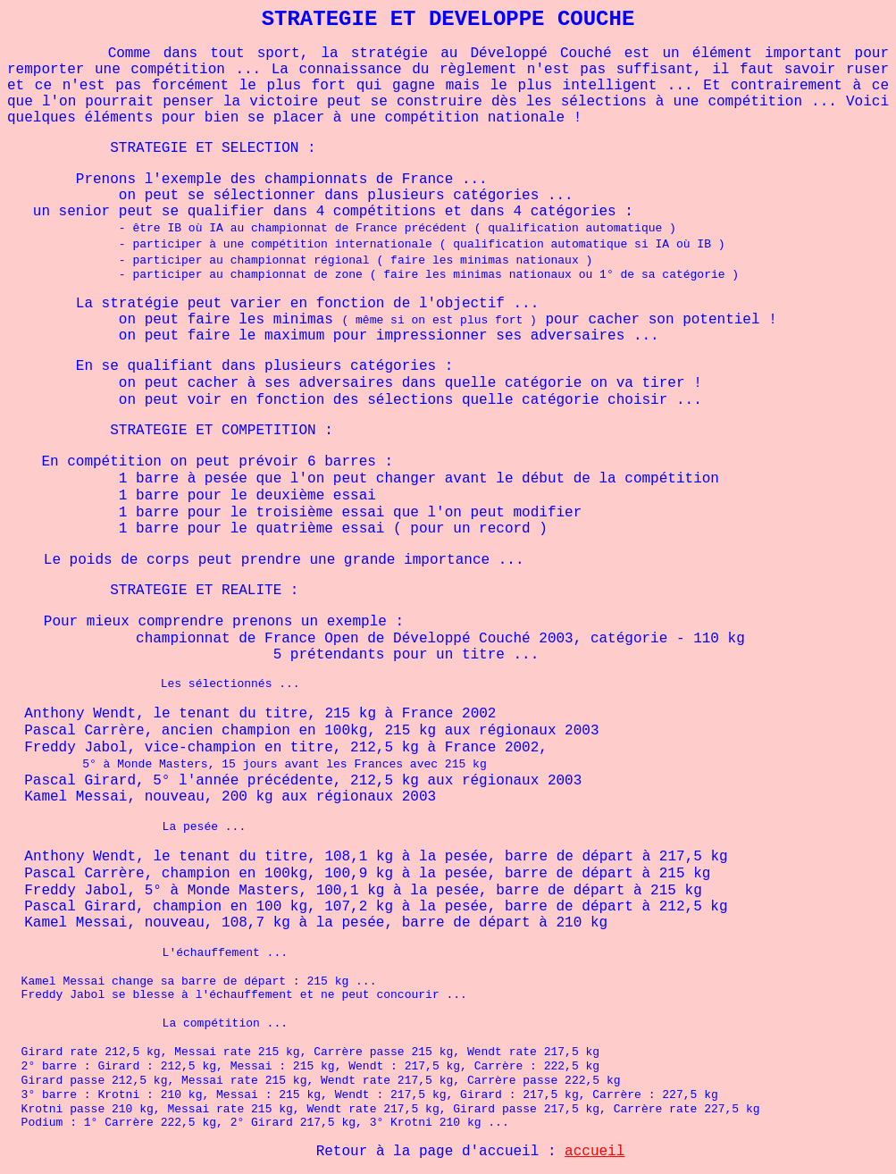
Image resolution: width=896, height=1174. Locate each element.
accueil (594, 1152)
